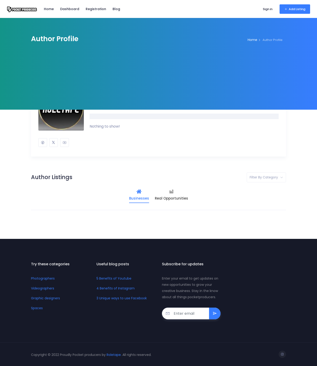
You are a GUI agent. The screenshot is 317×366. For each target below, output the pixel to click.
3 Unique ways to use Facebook (121, 298)
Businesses (139, 195)
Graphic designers (45, 298)
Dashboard (69, 9)
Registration (96, 9)
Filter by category (264, 177)
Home (49, 9)
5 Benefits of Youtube (113, 278)
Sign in (267, 9)
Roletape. (114, 354)
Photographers (43, 278)
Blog (116, 9)
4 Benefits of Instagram (115, 288)
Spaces (37, 308)
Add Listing (294, 9)
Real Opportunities (171, 195)
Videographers (42, 288)
